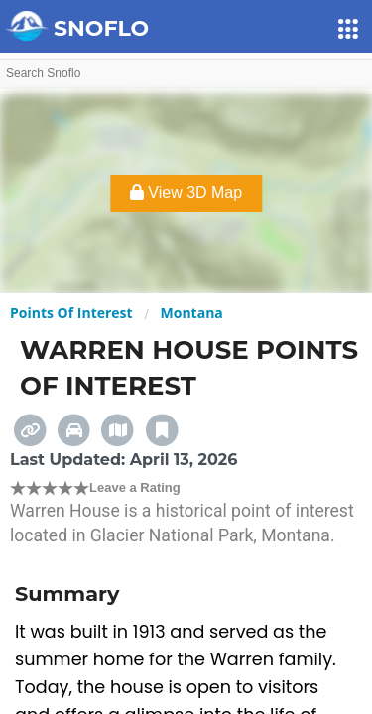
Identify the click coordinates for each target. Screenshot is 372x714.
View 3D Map (186, 192)
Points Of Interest (71, 312)
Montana (192, 312)
